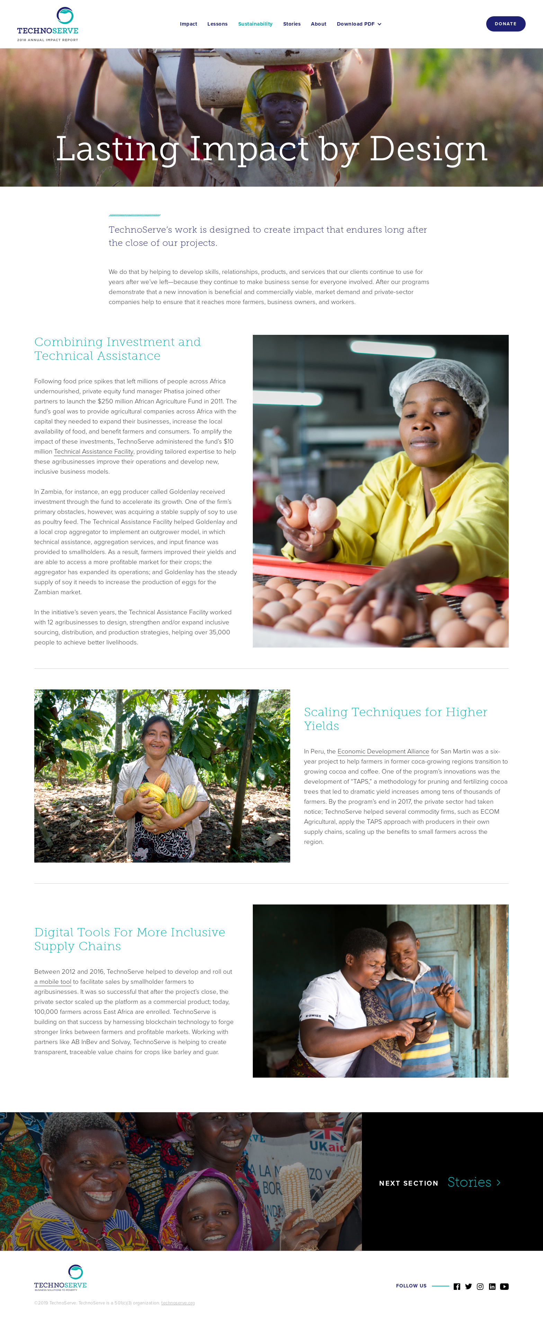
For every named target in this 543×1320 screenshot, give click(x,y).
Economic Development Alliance (383, 751)
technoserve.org (178, 1303)
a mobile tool (52, 981)
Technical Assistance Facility (93, 451)
